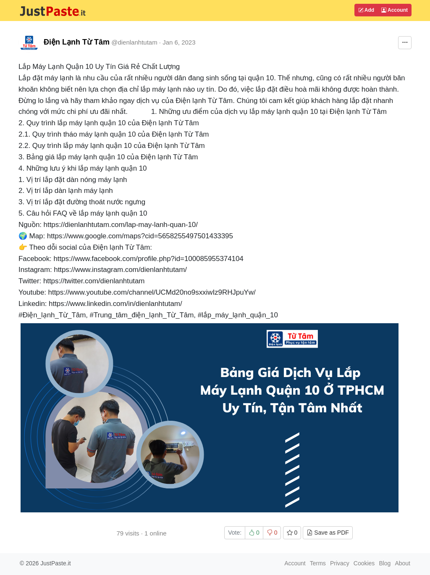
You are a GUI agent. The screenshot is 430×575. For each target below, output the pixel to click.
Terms (318, 563)
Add (366, 10)
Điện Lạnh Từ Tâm (77, 42)
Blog (385, 563)
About (402, 563)
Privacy (339, 563)
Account (394, 10)
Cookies (364, 563)
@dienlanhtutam (134, 42)
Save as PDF (328, 532)
